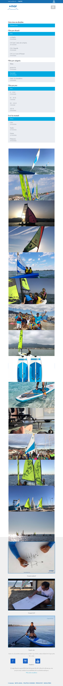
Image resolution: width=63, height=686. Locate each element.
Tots (11, 34)
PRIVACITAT (39, 683)
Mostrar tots (14, 25)
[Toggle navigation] (53, 7)
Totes (11, 64)
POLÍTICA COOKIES (29, 683)
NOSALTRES (47, 683)
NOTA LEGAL (18, 683)
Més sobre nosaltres (31, 673)
